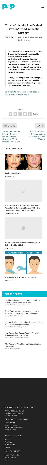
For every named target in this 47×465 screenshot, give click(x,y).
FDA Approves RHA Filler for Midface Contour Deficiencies (23, 345)
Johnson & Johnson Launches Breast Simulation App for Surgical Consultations (24, 323)
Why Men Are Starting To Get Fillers (20, 277)
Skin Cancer (18, 316)
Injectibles (17, 349)
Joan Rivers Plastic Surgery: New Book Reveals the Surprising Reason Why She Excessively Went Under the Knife (22, 208)
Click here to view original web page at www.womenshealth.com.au (22, 93)
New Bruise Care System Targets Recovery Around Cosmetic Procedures (22, 334)
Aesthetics (22, 37)
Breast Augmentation (21, 327)
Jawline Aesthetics (13, 173)
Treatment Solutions (21, 338)
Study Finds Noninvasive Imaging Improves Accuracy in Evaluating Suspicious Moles (22, 312)
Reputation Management (22, 305)
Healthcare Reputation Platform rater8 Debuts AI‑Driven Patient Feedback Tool (23, 301)
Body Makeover (35, 37)
